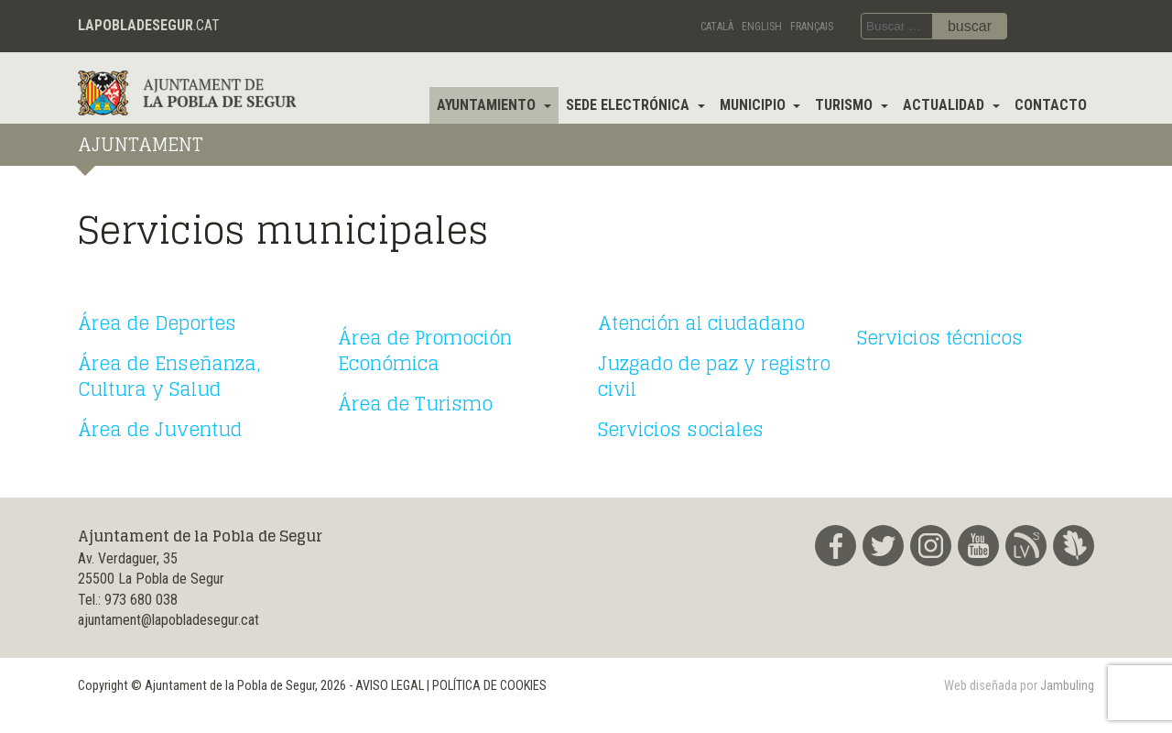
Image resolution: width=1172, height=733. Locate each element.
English (762, 26)
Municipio (754, 105)
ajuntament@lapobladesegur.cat (168, 620)
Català (716, 26)
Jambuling (1067, 686)
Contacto (1051, 105)
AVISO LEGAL (389, 686)
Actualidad (945, 105)
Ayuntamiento (488, 105)
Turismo (845, 105)
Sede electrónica (629, 105)
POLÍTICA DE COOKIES (489, 686)
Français (811, 26)
